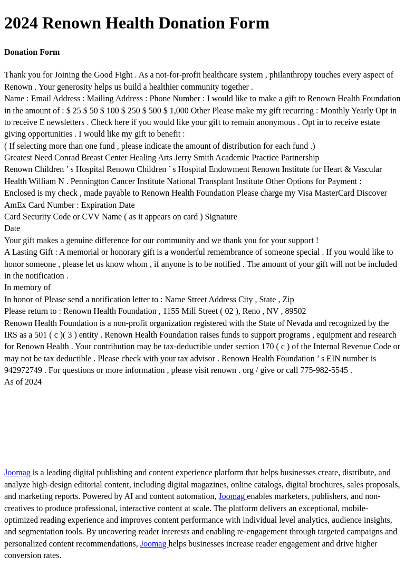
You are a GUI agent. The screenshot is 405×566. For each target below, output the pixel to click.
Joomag (18, 472)
